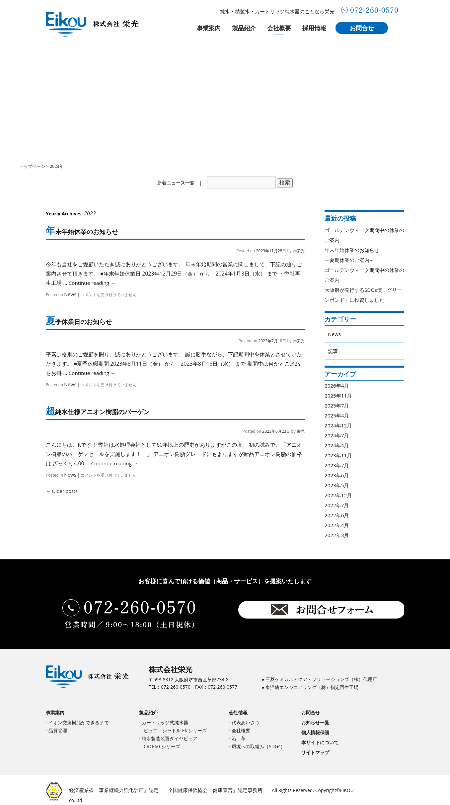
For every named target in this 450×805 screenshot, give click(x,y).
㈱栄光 (299, 252)
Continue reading (93, 284)
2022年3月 (337, 535)
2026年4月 (337, 385)
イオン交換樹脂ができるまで (78, 723)
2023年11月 (339, 455)
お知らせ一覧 (315, 723)
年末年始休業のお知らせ (86, 232)
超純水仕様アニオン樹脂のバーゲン (105, 413)
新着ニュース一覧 (175, 182)
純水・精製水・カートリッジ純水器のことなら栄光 (277, 11)
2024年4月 (337, 445)
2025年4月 (337, 415)
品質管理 (57, 731)
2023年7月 (337, 465)
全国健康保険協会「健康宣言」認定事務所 (206, 791)
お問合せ (362, 28)
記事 (333, 351)
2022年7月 (337, 505)
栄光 (301, 433)
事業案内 (209, 28)
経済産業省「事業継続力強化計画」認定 (111, 791)
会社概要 (279, 28)
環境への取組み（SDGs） (258, 747)
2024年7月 (337, 435)
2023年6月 (337, 475)
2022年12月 (339, 495)
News (69, 295)
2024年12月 (339, 425)
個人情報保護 (315, 733)
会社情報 (238, 713)
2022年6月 (337, 515)
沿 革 (239, 739)
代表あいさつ (246, 723)
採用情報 (314, 28)
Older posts (59, 493)
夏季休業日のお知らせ (83, 323)
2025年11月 (339, 395)
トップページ (32, 166)
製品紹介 (244, 28)
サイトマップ (315, 753)
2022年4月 (337, 525)
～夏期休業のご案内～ (351, 260)
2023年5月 (337, 485)
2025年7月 (337, 405)
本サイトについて (319, 743)
